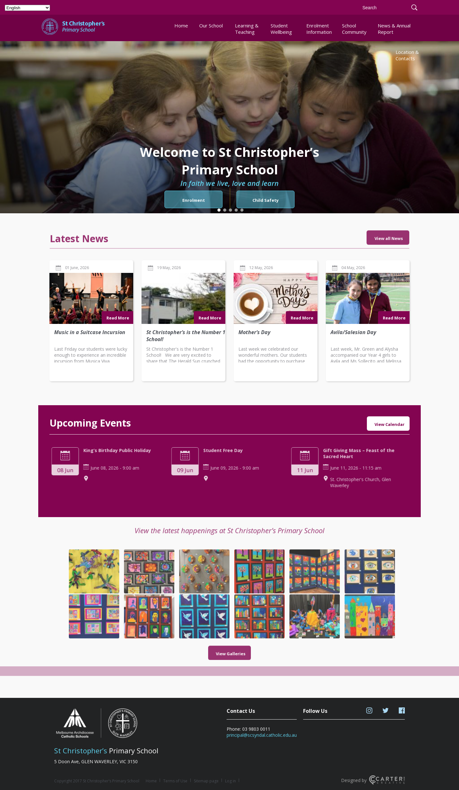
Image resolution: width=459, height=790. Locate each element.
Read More (117, 345)
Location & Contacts (407, 55)
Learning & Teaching (247, 28)
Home (181, 25)
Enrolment (193, 200)
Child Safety (265, 200)
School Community (354, 28)
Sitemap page (206, 781)
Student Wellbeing (281, 28)
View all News (389, 260)
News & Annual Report (394, 28)
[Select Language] (27, 8)
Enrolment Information (319, 28)
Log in (230, 781)
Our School (211, 25)
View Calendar (389, 424)
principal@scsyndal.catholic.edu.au (262, 735)
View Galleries (230, 632)
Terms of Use (175, 781)
